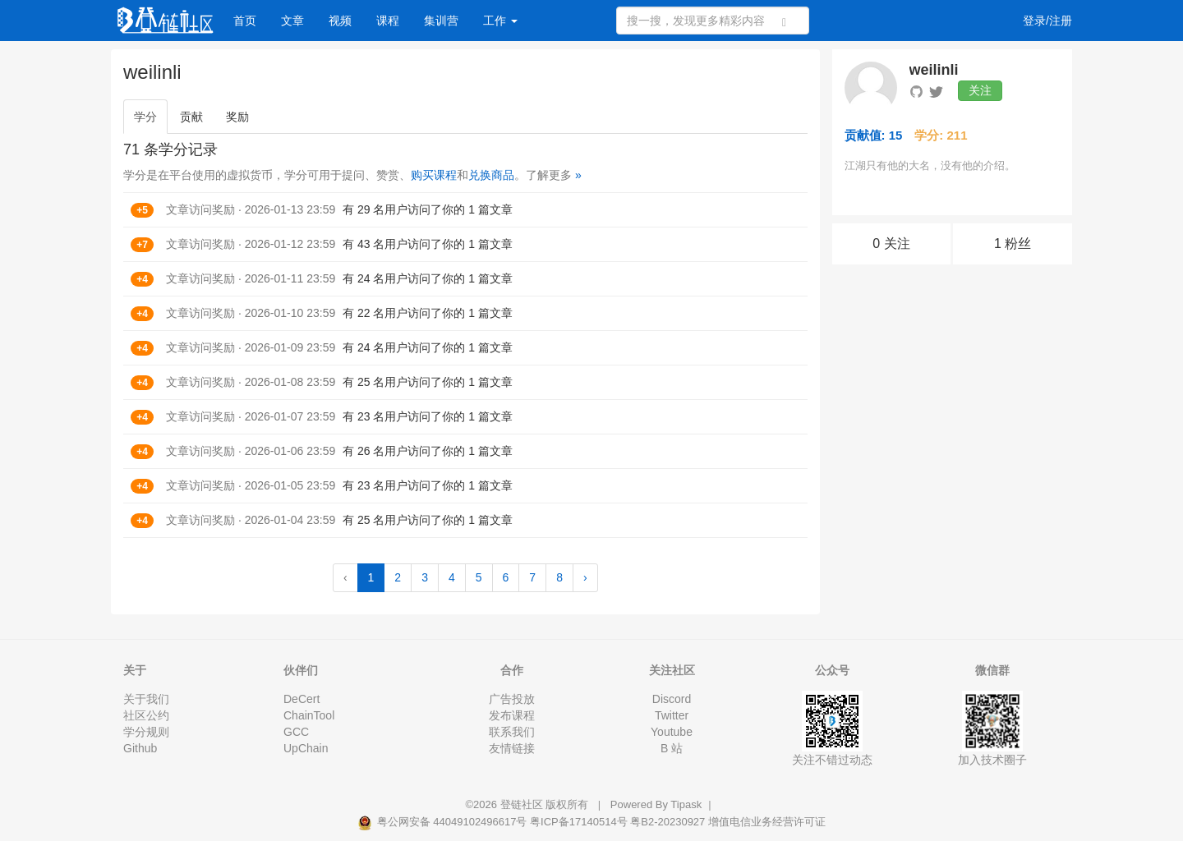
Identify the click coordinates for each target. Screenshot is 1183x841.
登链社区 (523, 804)
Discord (671, 698)
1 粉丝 (1012, 243)
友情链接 (512, 748)
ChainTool (308, 715)
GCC (296, 731)
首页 (244, 20)
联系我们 (512, 731)
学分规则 (146, 731)
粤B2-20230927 (667, 822)
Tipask (686, 804)
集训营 (441, 20)
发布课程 (512, 715)
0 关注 (890, 243)
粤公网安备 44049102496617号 (443, 822)
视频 (340, 20)
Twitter (671, 715)
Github (140, 748)
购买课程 (434, 175)
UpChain (305, 748)
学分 (145, 116)
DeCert (301, 698)
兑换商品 (491, 175)
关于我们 (146, 698)
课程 (387, 20)
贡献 (191, 116)
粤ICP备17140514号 (579, 822)
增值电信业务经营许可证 (767, 822)
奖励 (237, 116)
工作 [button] (500, 20)
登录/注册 (1047, 20)
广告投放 (512, 698)
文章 (292, 20)
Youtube (672, 731)
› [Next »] (585, 577)
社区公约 (146, 715)
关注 (980, 90)
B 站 (672, 748)
